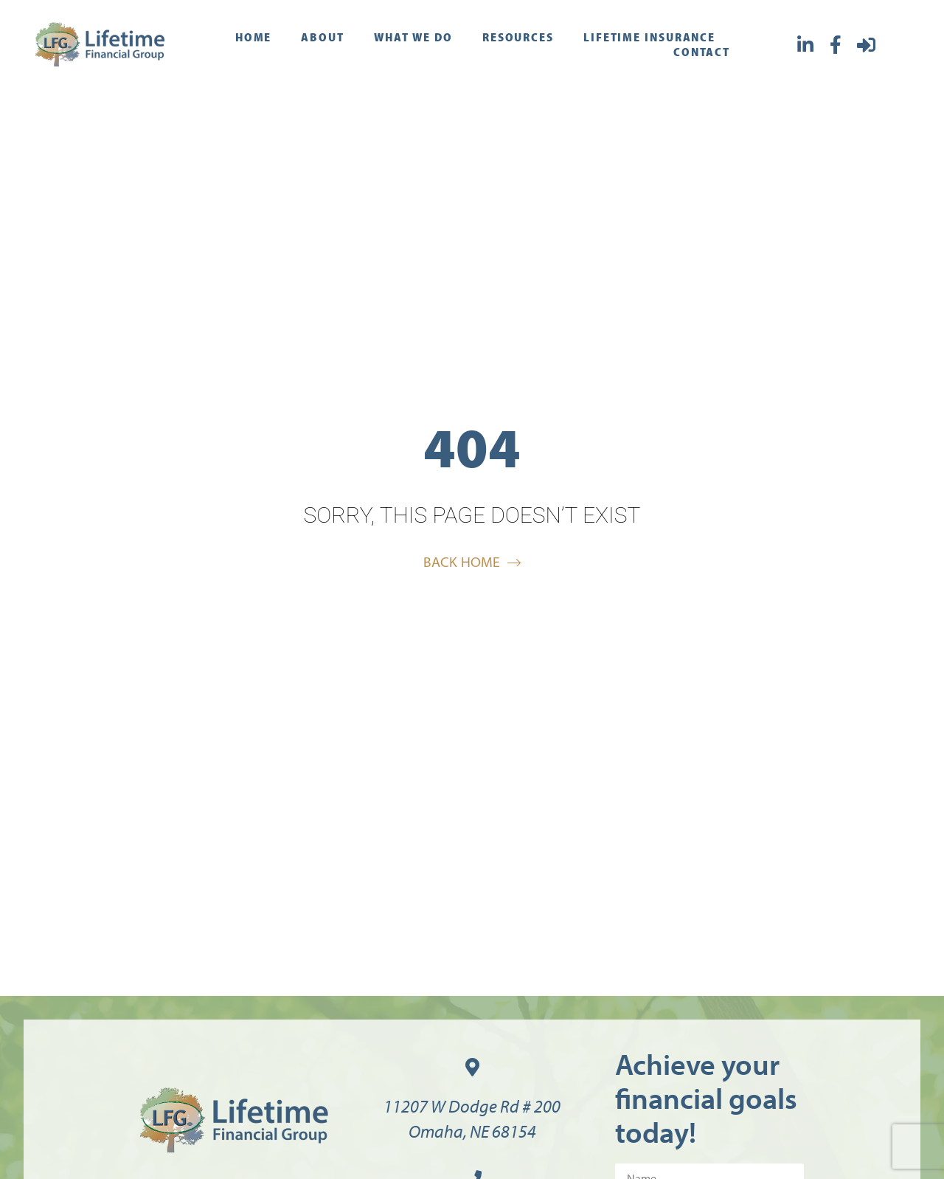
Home (253, 37)
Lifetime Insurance (649, 37)
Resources (518, 37)
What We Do (413, 37)
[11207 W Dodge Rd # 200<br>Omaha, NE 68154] (472, 1067)
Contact (701, 51)
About (322, 37)
